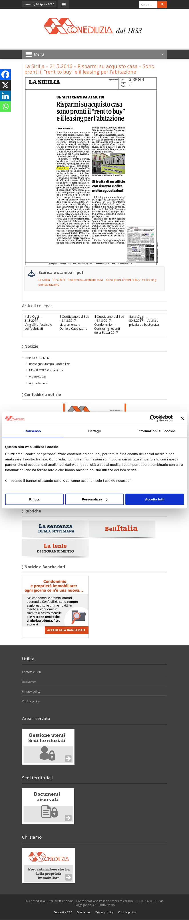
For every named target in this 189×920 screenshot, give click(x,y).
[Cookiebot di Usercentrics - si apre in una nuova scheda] (153, 418)
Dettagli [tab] (94, 431)
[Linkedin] (5, 95)
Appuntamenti (38, 383)
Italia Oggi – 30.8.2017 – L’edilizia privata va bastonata (144, 320)
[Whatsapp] (5, 106)
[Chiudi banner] (182, 418)
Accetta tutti (154, 499)
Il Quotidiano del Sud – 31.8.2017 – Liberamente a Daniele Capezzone (74, 322)
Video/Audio (37, 377)
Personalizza (94, 499)
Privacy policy (31, 691)
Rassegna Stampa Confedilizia (49, 364)
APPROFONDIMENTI (38, 358)
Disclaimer (29, 682)
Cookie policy (31, 701)
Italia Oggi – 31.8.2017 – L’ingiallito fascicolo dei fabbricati (38, 322)
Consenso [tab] (32, 431)
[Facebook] (5, 74)
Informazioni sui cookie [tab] (156, 431)
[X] (5, 85)
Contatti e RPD (31, 672)
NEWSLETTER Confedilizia (46, 370)
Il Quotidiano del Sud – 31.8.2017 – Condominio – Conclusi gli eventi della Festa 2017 (109, 324)
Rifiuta (34, 499)
